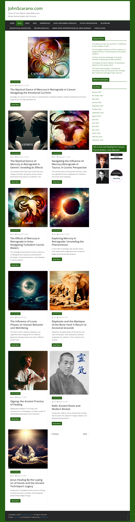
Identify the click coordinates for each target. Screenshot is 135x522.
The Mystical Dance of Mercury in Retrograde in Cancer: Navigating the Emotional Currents (43, 91)
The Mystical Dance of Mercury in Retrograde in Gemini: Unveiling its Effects (26, 164)
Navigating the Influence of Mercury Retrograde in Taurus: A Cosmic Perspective (69, 164)
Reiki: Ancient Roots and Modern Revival (66, 407)
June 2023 (95, 123)
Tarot (27, 23)
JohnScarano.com (25, 8)
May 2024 (95, 99)
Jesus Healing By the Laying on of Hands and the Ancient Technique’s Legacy (27, 483)
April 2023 (95, 130)
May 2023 (95, 126)
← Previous (54, 434)
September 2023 (98, 113)
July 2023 (95, 119)
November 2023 (97, 106)
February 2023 (97, 137)
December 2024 (97, 96)
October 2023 (97, 109)
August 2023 (96, 116)
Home (12, 23)
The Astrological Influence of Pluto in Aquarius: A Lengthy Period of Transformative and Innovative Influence (109, 52)
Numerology (45, 23)
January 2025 (96, 92)
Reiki (35, 23)
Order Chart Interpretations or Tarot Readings (71, 28)
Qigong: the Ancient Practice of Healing (27, 403)
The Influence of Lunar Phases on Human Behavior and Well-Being (26, 324)
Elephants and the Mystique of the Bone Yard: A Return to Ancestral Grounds (69, 324)
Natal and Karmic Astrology (65, 23)
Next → (86, 434)
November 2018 (97, 140)
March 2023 (96, 133)
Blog (20, 23)
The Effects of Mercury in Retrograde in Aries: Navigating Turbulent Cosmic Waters (27, 243)
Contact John (99, 28)
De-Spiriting (105, 23)
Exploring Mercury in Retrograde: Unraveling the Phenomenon (68, 241)
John (13, 85)
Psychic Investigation (88, 23)
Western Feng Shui (41, 28)
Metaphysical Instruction (20, 28)
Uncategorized (15, 82)
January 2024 (96, 102)
